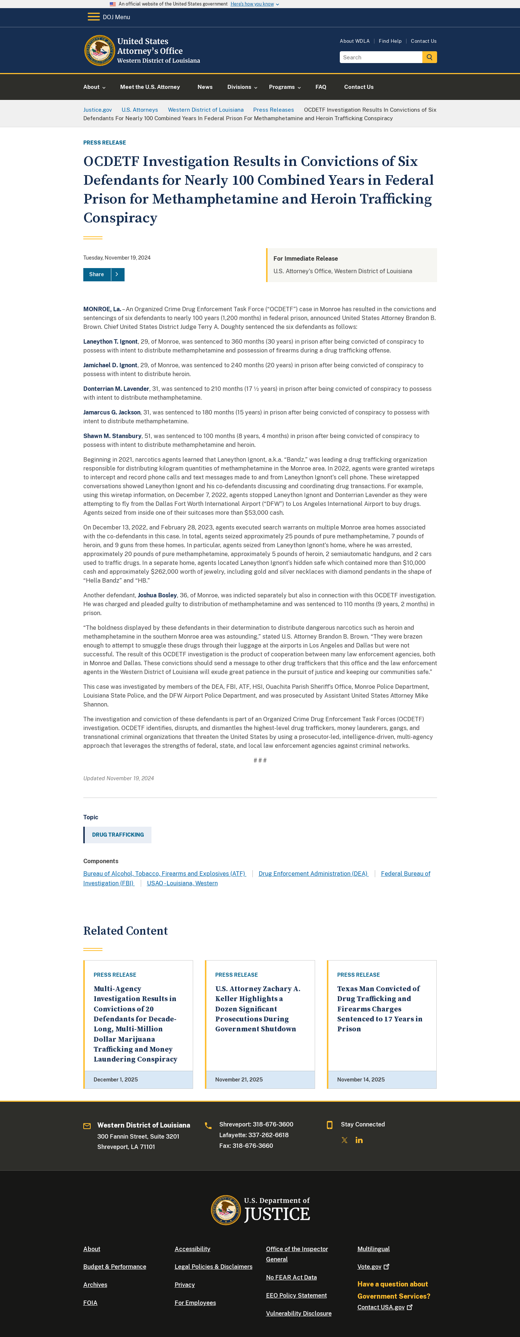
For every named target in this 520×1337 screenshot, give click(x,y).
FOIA (90, 1302)
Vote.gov (374, 1266)
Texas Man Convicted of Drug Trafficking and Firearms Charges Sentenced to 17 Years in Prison (380, 1009)
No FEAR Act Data (291, 1277)
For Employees (195, 1302)
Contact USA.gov (385, 1307)
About (91, 1249)
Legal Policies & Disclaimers (213, 1266)
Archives (95, 1284)
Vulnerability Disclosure (299, 1313)
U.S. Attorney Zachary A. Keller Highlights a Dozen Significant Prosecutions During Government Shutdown (257, 1009)
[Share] (104, 274)
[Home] (143, 64)
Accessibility (192, 1249)
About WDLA (355, 41)
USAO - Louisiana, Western (182, 883)
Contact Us (424, 41)
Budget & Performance (114, 1266)
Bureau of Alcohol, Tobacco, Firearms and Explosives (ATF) (165, 873)
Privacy (185, 1284)
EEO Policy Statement (296, 1295)
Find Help (390, 41)
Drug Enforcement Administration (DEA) (314, 873)
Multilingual (373, 1249)
